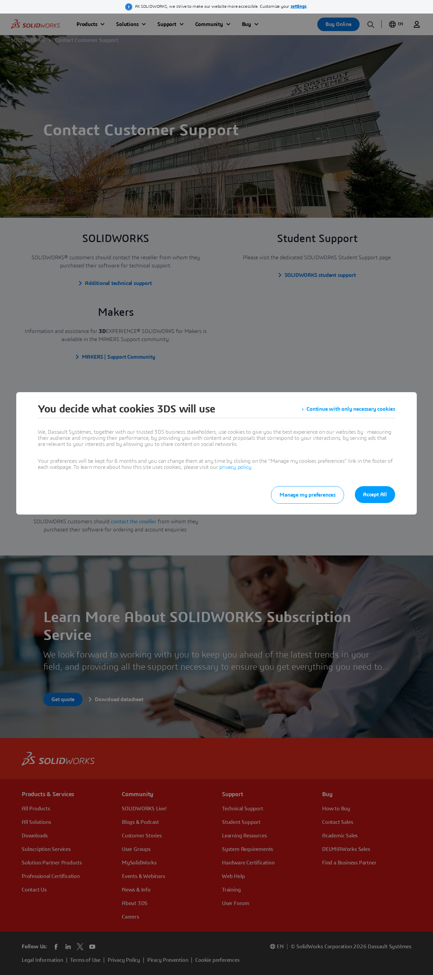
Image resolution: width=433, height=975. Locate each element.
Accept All (375, 494)
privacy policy (235, 467)
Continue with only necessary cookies (350, 409)
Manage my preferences (307, 495)
